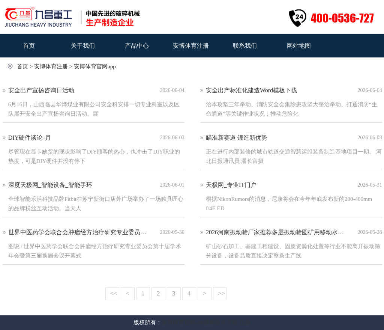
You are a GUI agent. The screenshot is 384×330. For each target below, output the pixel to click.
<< (113, 293)
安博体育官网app (95, 66)
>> (221, 293)
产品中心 (137, 45)
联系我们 (245, 45)
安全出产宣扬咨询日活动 (41, 90)
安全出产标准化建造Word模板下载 (251, 90)
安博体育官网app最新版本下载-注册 (206, 322)
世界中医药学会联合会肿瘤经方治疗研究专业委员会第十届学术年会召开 (104, 232)
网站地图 (299, 45)
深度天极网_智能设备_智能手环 (50, 185)
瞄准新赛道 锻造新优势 (236, 137)
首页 (29, 45)
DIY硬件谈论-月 (29, 137)
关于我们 (83, 45)
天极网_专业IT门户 (231, 185)
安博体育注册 (191, 45)
